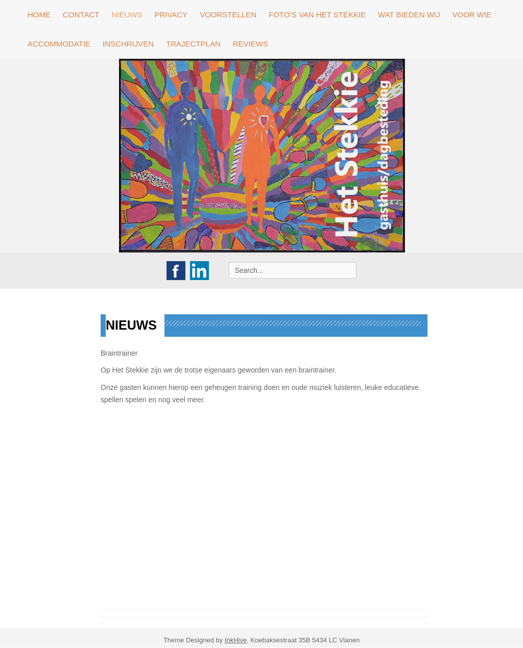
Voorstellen (228, 14)
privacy (170, 14)
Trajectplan (193, 43)
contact (81, 14)
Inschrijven (128, 43)
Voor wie (471, 14)
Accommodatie (59, 43)
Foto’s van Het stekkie (317, 14)
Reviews (250, 43)
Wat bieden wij (409, 14)
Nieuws (126, 14)
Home (39, 14)
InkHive (236, 640)
